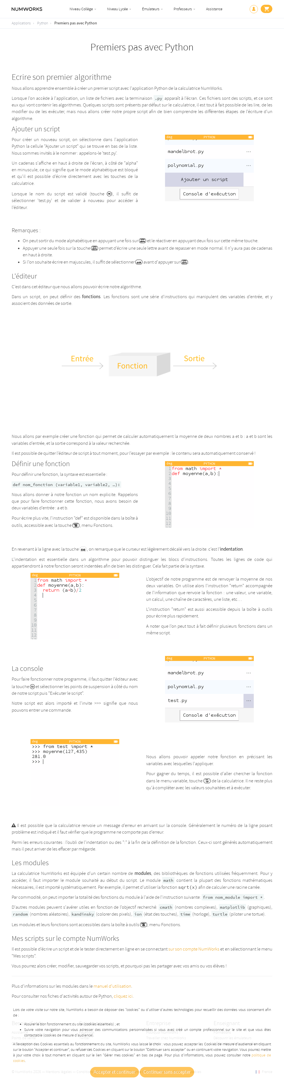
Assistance (214, 9)
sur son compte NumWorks (194, 949)
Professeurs (183, 9)
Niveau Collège (81, 9)
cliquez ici (123, 996)
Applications (21, 23)
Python (42, 23)
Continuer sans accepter (167, 1072)
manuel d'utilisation (112, 986)
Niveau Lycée (117, 9)
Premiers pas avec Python (75, 23)
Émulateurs (150, 9)
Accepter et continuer (114, 1072)
